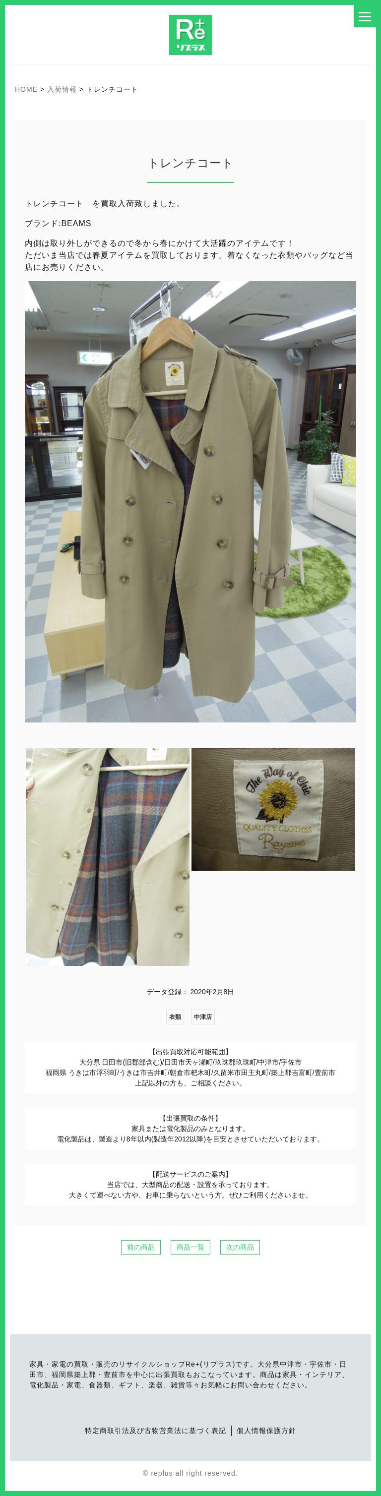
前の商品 (141, 1247)
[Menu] (365, 16)
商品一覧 (190, 1247)
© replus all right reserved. (190, 1473)
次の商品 (240, 1247)
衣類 (175, 1017)
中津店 (203, 1017)
